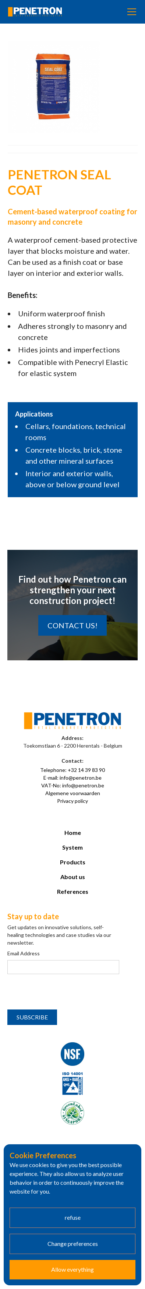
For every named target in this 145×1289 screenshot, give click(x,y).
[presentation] (63, 992)
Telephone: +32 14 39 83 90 (72, 770)
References (72, 891)
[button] (130, 12)
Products (72, 861)
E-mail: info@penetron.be (72, 778)
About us (72, 876)
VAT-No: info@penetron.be (72, 785)
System (72, 847)
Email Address (23, 953)
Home (72, 832)
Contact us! (72, 625)
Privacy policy (72, 801)
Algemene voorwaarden (72, 793)
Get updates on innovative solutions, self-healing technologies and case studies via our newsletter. (59, 935)
